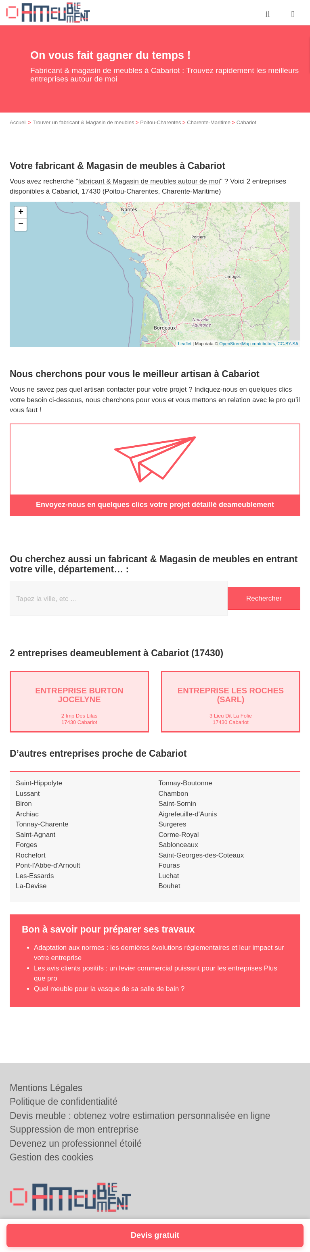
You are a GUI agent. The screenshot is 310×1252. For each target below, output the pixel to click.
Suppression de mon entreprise (74, 1129)
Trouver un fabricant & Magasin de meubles (83, 122)
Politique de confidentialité (63, 1101)
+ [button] (20, 213)
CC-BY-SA (287, 343)
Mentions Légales (46, 1088)
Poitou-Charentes (160, 122)
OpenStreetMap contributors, (248, 343)
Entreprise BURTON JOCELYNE (79, 695)
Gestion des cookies (51, 1157)
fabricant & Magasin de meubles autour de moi (149, 181)
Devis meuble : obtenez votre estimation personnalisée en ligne (140, 1115)
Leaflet (184, 343)
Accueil (18, 122)
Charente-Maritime (208, 122)
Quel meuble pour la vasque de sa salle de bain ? (109, 989)
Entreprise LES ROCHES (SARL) (231, 695)
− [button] (20, 225)
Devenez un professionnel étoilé (76, 1143)
